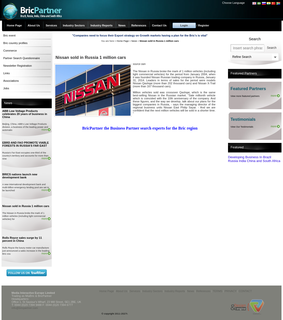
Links (6, 73)
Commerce (10, 50)
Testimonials (243, 119)
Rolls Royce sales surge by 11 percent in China (22, 239)
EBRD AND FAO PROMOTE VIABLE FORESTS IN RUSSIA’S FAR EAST (25, 144)
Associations (11, 80)
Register (203, 25)
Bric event (9, 35)
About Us (34, 25)
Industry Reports (101, 25)
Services (51, 25)
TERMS (217, 291)
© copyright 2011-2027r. (114, 313)
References (138, 25)
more (44, 129)
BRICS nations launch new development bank (19, 176)
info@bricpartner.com (25, 307)
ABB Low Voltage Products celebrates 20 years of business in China (24, 113)
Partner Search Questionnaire (21, 58)
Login (184, 25)
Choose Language (233, 2)
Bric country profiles (15, 43)
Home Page (14, 25)
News (122, 25)
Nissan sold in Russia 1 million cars (25, 206)
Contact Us (159, 25)
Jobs (6, 88)
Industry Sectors (74, 25)
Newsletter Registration (17, 65)
